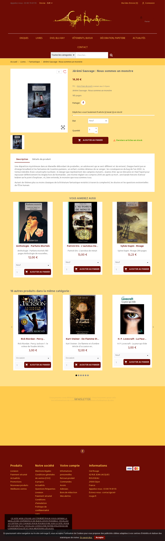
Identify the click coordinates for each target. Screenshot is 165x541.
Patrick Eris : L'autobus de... (82, 246)
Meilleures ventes (18, 489)
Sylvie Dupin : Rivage (132, 246)
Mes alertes (65, 496)
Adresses (64, 489)
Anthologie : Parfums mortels (33, 246)
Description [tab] (22, 159)
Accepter (99, 537)
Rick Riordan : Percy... (33, 339)
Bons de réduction (68, 492)
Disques (24, 38)
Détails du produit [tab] (41, 159)
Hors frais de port (84, 86)
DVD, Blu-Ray (57, 38)
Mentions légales (43, 471)
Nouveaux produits (19, 485)
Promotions (15, 482)
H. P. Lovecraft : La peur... (132, 339)
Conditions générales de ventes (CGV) (45, 476)
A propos (39, 482)
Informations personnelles (66, 473)
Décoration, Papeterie (112, 38)
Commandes (65, 482)
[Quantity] (19, 272)
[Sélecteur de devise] (50, 3)
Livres (39, 38)
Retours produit (67, 478)
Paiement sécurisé (18, 475)
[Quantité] (91, 130)
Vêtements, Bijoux (82, 38)
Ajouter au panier (90, 140)
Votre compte (70, 465)
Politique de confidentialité (42, 508)
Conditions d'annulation (41, 501)
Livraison (14, 471)
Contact (82, 47)
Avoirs (63, 485)
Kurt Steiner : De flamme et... (82, 339)
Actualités (139, 38)
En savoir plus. (86, 537)
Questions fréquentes (45, 489)
